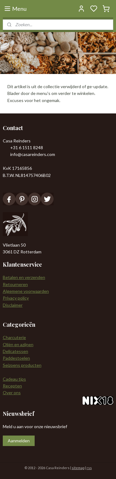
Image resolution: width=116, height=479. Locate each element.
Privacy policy (16, 298)
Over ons (12, 392)
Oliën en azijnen (18, 344)
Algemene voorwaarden (26, 291)
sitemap (78, 468)
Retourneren (15, 284)
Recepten (12, 385)
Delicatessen (15, 351)
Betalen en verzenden (24, 277)
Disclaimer (13, 305)
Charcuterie (14, 337)
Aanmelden (19, 440)
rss (89, 468)
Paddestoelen (16, 358)
